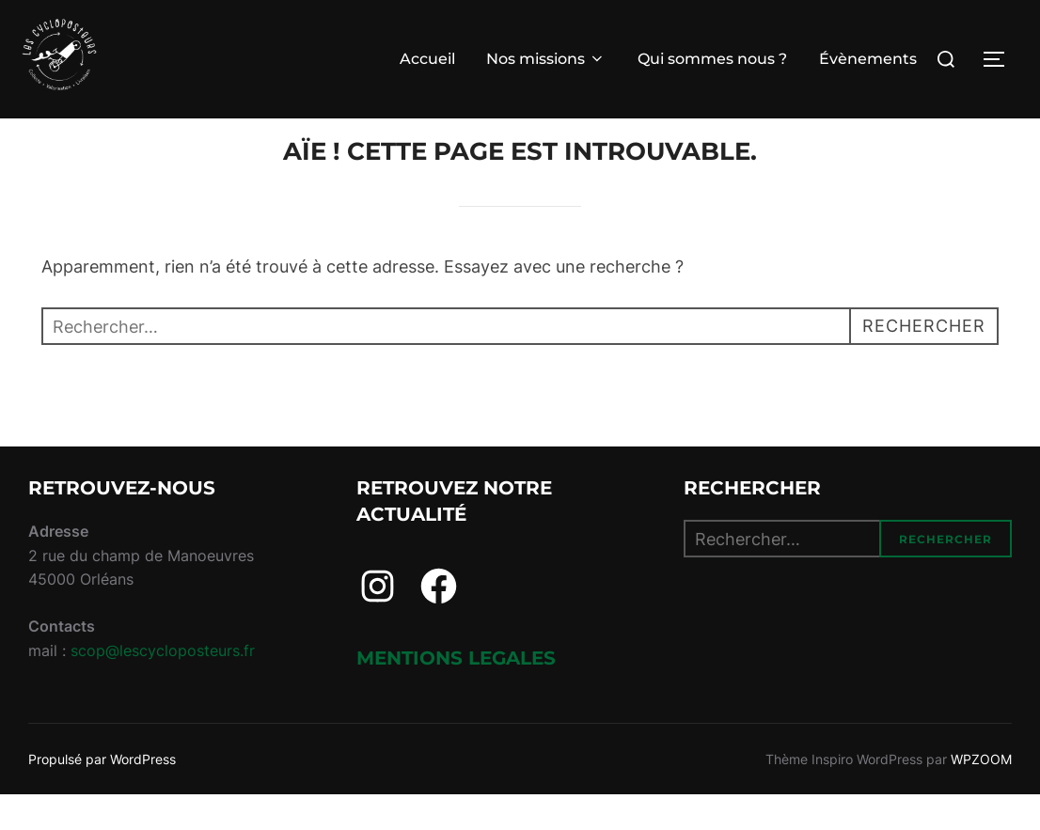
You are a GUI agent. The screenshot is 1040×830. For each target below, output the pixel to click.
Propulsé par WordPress (102, 794)
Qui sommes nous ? (712, 59)
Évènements (868, 59)
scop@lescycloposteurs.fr (163, 686)
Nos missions (546, 59)
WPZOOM (981, 794)
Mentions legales (456, 693)
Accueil (427, 59)
